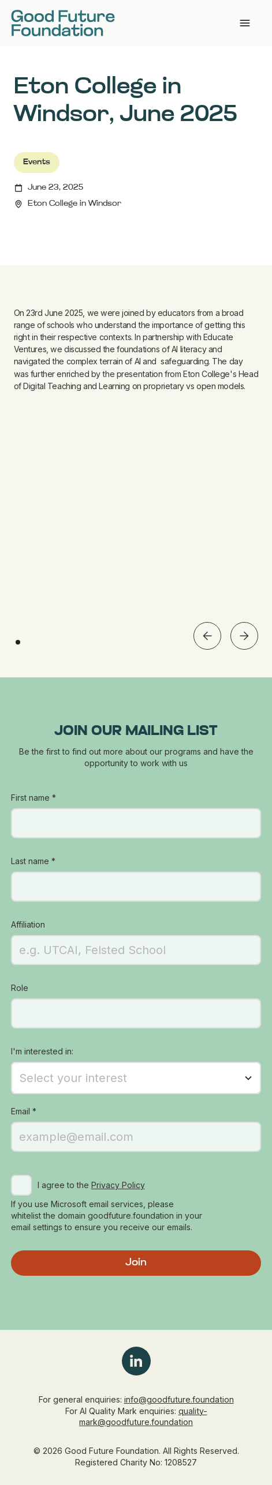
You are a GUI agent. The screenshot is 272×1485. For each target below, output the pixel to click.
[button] (207, 636)
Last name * (33, 861)
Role (19, 988)
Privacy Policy (118, 1185)
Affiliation (28, 924)
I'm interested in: (42, 1051)
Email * (23, 1111)
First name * (33, 797)
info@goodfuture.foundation (179, 1399)
